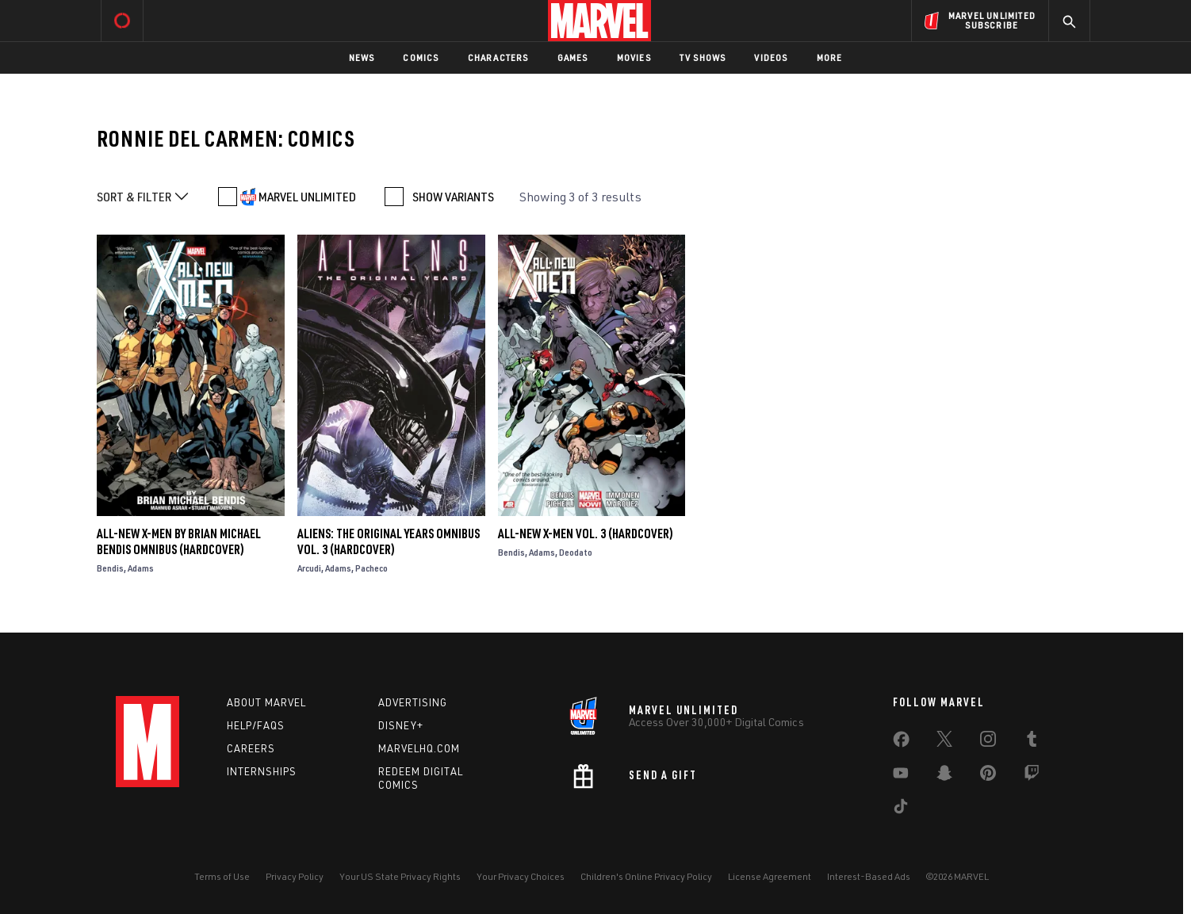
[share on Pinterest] (988, 776)
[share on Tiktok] (901, 809)
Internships (262, 771)
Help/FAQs (256, 725)
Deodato (575, 552)
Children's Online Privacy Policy (646, 876)
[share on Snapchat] (944, 776)
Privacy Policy (295, 876)
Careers (251, 748)
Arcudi (309, 568)
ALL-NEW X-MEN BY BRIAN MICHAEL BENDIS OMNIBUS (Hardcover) (179, 541)
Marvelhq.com (419, 748)
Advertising (412, 702)
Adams (141, 568)
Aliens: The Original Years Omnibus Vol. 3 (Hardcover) (388, 541)
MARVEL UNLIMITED (307, 197)
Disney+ (400, 725)
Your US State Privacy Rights (400, 876)
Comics (420, 57)
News (362, 57)
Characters (498, 57)
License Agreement (769, 876)
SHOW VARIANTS (453, 197)
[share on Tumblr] (1032, 742)
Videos (770, 57)
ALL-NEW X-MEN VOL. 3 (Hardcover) (585, 533)
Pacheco (371, 568)
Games (572, 57)
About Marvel (266, 702)
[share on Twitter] (944, 742)
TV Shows (703, 57)
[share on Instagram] (988, 742)
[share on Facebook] (901, 743)
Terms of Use (222, 876)
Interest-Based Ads (868, 876)
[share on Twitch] (1032, 776)
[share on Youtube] (901, 776)
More (830, 57)
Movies (634, 57)
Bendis (110, 568)
